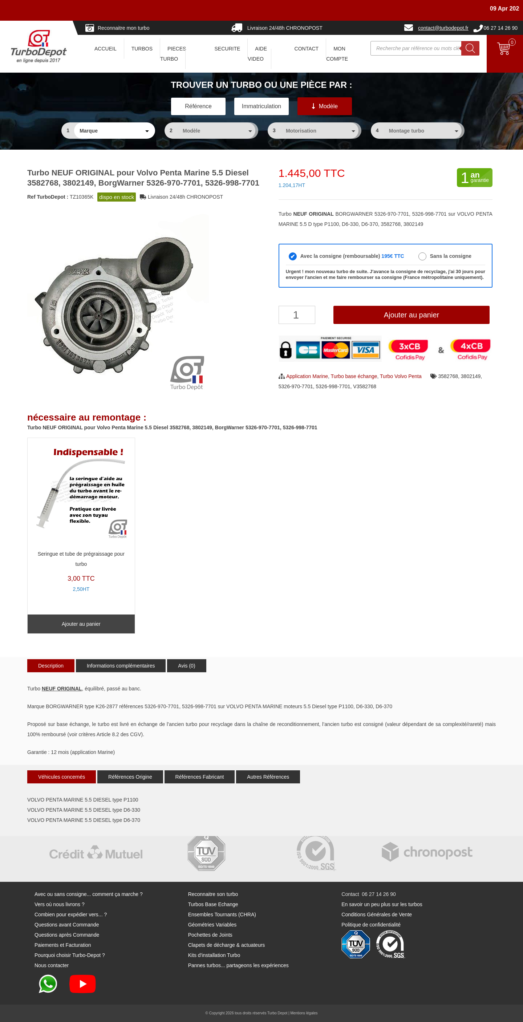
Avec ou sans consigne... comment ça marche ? (89, 894)
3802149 (471, 376)
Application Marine (307, 376)
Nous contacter (52, 965)
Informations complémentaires (121, 666)
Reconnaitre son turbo (213, 894)
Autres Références (268, 777)
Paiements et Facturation (63, 945)
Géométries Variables (212, 925)
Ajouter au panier (411, 315)
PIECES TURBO (173, 54)
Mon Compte (337, 54)
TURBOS (142, 49)
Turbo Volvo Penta (401, 376)
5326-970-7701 (296, 386)
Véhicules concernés (61, 777)
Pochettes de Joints (210, 935)
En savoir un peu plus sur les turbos (381, 904)
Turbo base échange (354, 376)
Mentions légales (303, 1013)
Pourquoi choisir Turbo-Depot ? (70, 955)
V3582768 (364, 386)
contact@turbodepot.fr (443, 28)
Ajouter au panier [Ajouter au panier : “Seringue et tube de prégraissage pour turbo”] (81, 624)
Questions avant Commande (67, 925)
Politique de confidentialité (371, 925)
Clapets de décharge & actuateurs (226, 945)
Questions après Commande (67, 935)
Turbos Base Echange (213, 904)
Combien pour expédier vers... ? (71, 914)
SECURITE (227, 49)
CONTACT (307, 49)
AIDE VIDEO (257, 54)
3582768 (448, 376)
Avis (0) (186, 666)
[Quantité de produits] (297, 315)
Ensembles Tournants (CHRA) (222, 914)
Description (51, 666)
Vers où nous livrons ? (60, 904)
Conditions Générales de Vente (376, 914)
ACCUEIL (105, 49)
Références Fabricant (199, 777)
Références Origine (130, 777)
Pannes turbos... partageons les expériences (238, 965)
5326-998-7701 (333, 386)
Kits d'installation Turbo (214, 955)
